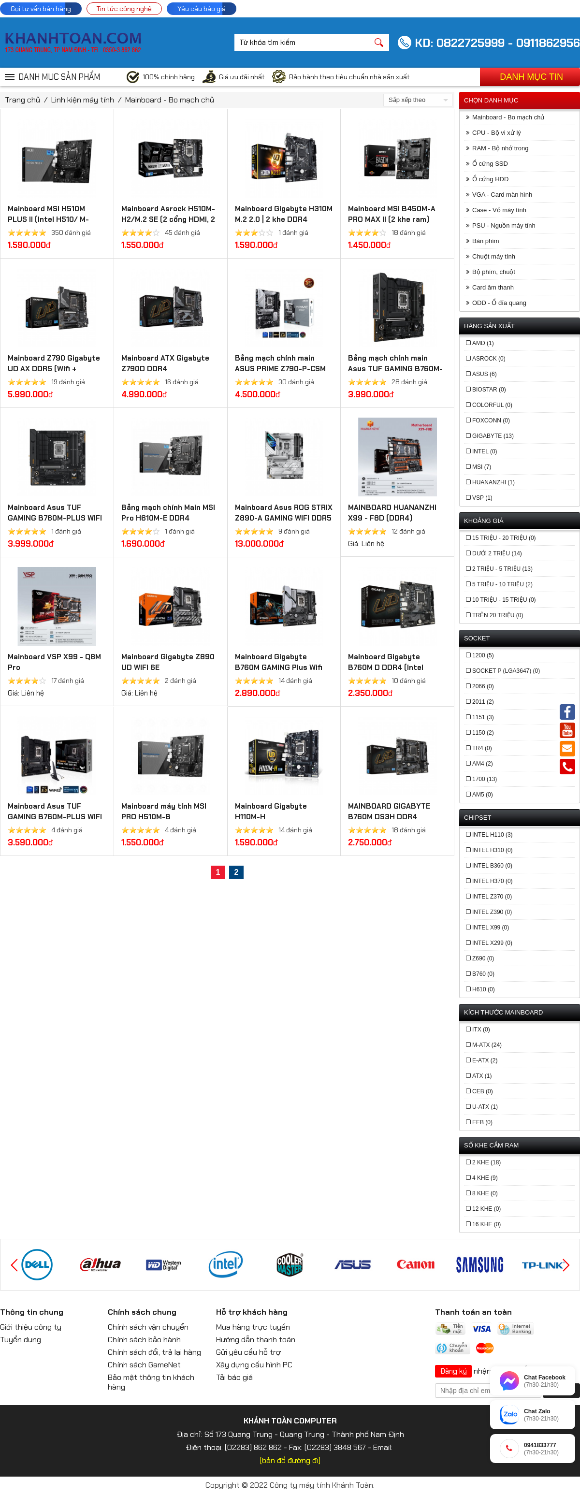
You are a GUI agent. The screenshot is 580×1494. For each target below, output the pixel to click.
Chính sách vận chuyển (148, 1327)
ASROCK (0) (489, 358)
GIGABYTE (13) (493, 436)
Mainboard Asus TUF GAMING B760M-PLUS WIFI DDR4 (55, 816)
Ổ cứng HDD (490, 179)
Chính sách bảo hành (144, 1339)
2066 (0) (483, 686)
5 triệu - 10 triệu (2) (502, 584)
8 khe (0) (485, 1193)
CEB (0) (482, 1091)
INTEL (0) (484, 451)
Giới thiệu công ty (30, 1327)
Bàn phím (485, 241)
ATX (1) (482, 1076)
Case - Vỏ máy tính (499, 210)
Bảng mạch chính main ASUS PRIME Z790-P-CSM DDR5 (280, 368)
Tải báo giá (234, 1377)
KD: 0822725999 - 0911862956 (497, 42)
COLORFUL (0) (492, 405)
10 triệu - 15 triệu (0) (504, 599)
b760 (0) (483, 974)
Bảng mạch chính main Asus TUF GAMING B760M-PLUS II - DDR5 (395, 368)
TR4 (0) (482, 748)
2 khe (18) (486, 1162)
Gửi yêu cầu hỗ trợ (248, 1352)
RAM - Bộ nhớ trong (500, 148)
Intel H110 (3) (492, 834)
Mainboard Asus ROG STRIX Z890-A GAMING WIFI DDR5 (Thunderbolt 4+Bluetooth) (284, 518)
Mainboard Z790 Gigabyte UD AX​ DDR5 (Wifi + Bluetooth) (54, 368)
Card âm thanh (493, 287)
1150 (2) (483, 732)
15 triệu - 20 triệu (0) (504, 538)
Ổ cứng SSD (490, 163)
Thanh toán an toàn (473, 1312)
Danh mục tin (531, 77)
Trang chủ (22, 100)
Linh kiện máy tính (82, 100)
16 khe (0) (486, 1224)
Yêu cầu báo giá (201, 8)
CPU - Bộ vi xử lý (496, 132)
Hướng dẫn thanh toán (255, 1339)
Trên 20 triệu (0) (497, 615)
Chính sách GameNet (144, 1365)
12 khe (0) (486, 1208)
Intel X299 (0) (492, 943)
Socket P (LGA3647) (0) (506, 670)
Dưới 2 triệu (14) (497, 553)
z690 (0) (483, 958)
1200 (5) (483, 655)
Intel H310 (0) (492, 850)
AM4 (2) (482, 763)
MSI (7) (481, 467)
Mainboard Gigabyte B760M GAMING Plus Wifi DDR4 (278, 667)
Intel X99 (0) (490, 927)
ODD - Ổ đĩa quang (499, 302)
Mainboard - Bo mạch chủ (169, 100)
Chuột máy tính (493, 256)
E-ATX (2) (484, 1060)
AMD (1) (483, 343)
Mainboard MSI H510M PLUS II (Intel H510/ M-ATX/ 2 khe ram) (48, 219)
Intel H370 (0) (492, 881)
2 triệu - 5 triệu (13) (502, 569)
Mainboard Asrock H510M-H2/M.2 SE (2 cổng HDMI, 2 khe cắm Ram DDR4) (168, 219)
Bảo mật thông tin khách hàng (151, 1382)
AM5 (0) (482, 794)
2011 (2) (483, 701)
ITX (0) (481, 1029)
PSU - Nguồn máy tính (504, 225)
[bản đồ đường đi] (290, 1460)
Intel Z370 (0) (492, 896)
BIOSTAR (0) (489, 389)
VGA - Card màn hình (502, 194)
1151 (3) (483, 717)
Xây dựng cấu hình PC (254, 1365)
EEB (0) (482, 1122)
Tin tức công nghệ (124, 8)
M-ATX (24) (487, 1045)
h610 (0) (483, 989)
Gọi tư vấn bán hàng (41, 8)
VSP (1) (482, 497)
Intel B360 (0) (492, 865)
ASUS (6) (484, 374)
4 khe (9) (485, 1178)
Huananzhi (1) (493, 482)
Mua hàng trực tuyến (253, 1327)
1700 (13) (484, 779)
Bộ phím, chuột (493, 272)
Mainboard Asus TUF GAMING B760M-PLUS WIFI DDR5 (55, 518)
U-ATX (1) (485, 1106)
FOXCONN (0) (491, 420)
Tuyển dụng (20, 1339)
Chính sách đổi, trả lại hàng (154, 1352)
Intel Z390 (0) (492, 912)
